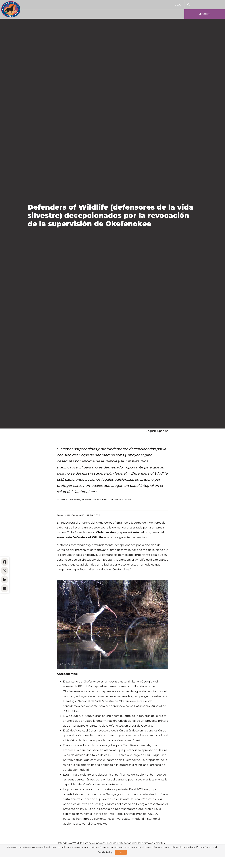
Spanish (162, 449)
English (151, 449)
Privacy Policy (204, 847)
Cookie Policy (105, 852)
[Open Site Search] (188, 4)
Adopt (204, 14)
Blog (178, 4)
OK (120, 852)
